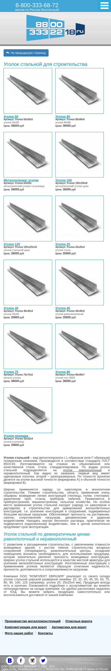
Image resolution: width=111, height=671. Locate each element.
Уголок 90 (62, 372)
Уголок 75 (11, 372)
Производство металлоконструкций (33, 621)
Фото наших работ (19, 633)
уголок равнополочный (82, 470)
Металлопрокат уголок (21, 180)
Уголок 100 (63, 180)
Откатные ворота (78, 621)
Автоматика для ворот (69, 627)
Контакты (45, 633)
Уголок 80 (62, 116)
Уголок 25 (62, 244)
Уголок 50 (11, 116)
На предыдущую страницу (26, 53)
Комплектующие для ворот (26, 627)
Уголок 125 (12, 244)
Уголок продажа (16, 436)
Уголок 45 (62, 308)
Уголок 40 (11, 308)
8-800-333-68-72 (37, 7)
